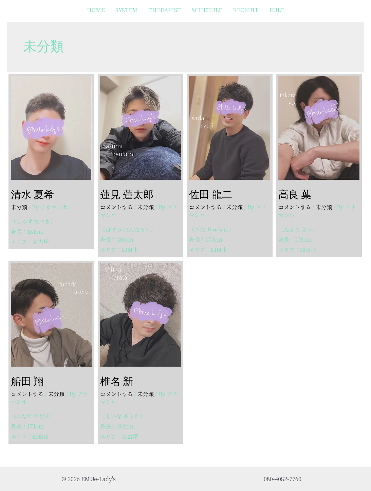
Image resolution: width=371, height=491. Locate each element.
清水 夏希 (32, 194)
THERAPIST (164, 10)
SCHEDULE (207, 10)
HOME (96, 10)
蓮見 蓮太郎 (126, 194)
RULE (276, 10)
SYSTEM (126, 10)
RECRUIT (245, 10)
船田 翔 (27, 381)
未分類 (19, 207)
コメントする (116, 207)
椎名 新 (116, 381)
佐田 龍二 (210, 194)
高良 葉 (294, 194)
